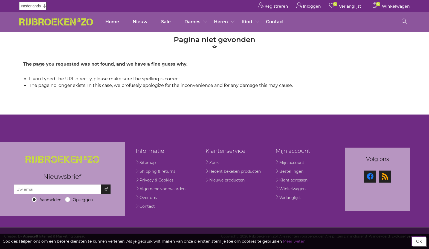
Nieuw (140, 21)
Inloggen (308, 5)
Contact (275, 21)
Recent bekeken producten (235, 171)
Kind (247, 21)
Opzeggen (83, 199)
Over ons (148, 197)
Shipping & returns (157, 171)
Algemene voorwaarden (162, 188)
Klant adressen (293, 180)
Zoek (214, 162)
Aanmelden (50, 199)
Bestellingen (291, 171)
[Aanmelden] (58, 189)
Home (112, 21)
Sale (166, 21)
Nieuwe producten (227, 180)
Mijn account (291, 162)
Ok (419, 241)
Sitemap (148, 162)
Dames (192, 21)
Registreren (273, 5)
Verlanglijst (290, 197)
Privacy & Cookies (156, 180)
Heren (221, 21)
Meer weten (294, 241)
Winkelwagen (292, 188)
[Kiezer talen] (33, 6)
